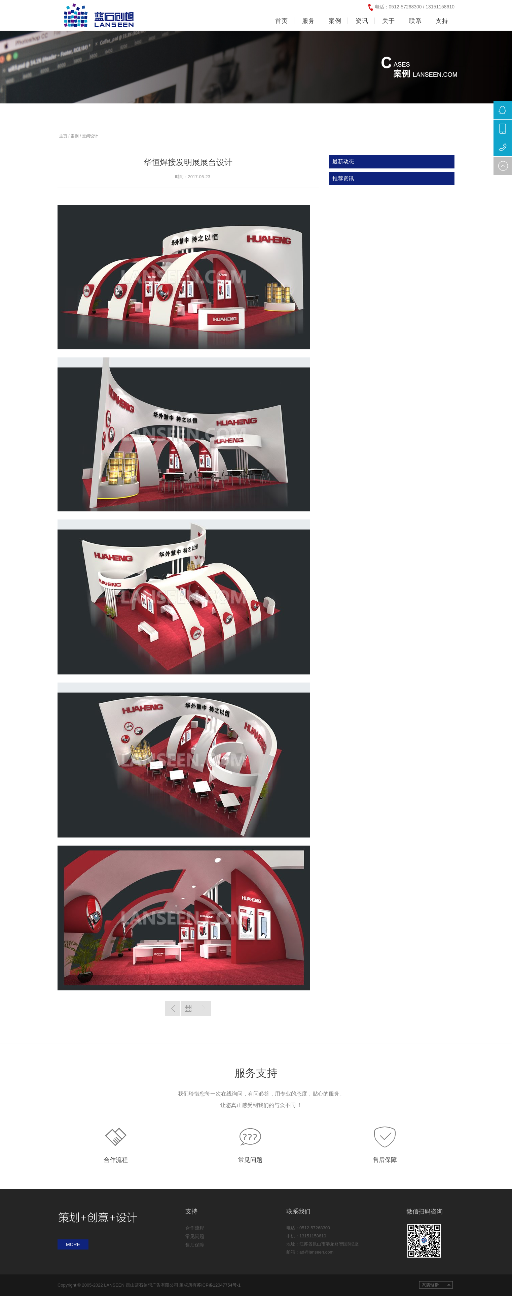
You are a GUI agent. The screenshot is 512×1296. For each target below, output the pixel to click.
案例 (75, 136)
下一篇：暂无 (203, 1008)
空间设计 (90, 136)
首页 (281, 21)
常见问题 (250, 1160)
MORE (73, 1244)
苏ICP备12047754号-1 (219, 1285)
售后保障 (385, 1160)
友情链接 (436, 1285)
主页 (63, 136)
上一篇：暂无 (172, 1008)
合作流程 (116, 1160)
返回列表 (188, 1008)
